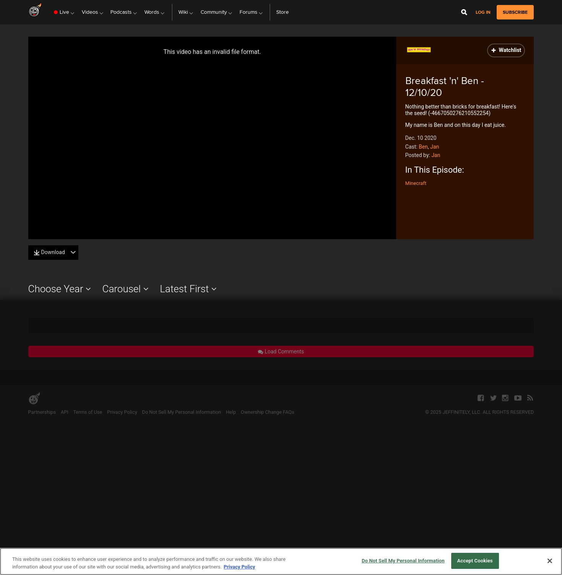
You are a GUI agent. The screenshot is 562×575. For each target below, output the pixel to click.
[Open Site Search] (464, 12)
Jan (434, 147)
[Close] (549, 560)
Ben (423, 147)
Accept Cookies (475, 561)
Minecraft (415, 183)
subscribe (515, 12)
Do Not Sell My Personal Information (403, 561)
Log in (483, 12)
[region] (281, 561)
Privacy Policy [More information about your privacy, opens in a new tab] (239, 567)
